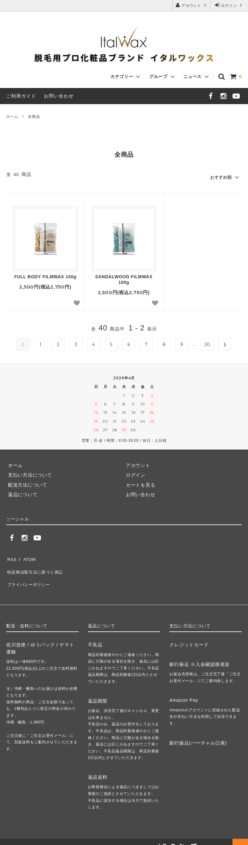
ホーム (12, 116)
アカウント (191, 5)
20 (207, 343)
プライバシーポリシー (30, 576)
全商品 (34, 116)
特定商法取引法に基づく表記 (38, 566)
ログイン (229, 5)
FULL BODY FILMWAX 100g (45, 275)
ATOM (28, 557)
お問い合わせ (59, 96)
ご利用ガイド (21, 96)
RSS (11, 557)
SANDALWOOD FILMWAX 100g (124, 278)
